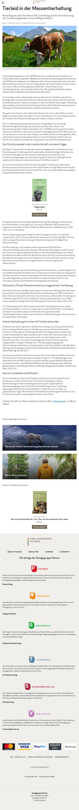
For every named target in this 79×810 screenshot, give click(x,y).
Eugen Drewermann (39, 517)
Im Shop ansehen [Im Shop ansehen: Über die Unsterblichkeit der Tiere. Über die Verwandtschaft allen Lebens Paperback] (40, 527)
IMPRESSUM (32, 757)
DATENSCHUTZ (20, 757)
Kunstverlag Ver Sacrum (10, 729)
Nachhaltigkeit (14, 23)
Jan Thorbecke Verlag (9, 675)
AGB (11, 757)
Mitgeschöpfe (39, 207)
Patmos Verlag (7, 584)
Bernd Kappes (36, 204)
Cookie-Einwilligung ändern (39, 767)
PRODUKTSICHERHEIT (45, 757)
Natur (5, 23)
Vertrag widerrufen (31, 776)
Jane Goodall (44, 204)
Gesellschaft (41, 23)
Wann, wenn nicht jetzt (16, 475)
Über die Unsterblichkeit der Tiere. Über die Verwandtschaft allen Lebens (39, 519)
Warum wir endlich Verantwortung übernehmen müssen (31, 446)
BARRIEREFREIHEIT (62, 757)
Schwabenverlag (8, 702)
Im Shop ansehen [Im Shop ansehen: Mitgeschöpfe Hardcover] (40, 215)
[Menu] (3, 3)
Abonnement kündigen (47, 776)
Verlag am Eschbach (9, 614)
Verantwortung (28, 23)
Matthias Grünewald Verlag (11, 643)
